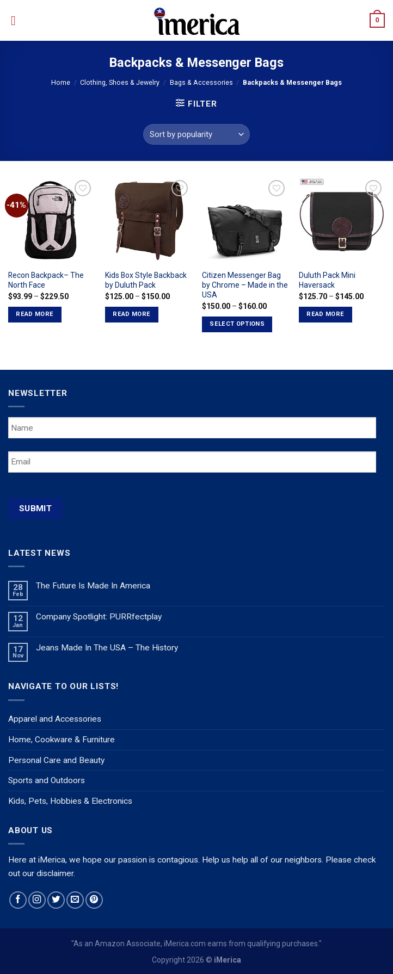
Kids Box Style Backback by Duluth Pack (146, 280)
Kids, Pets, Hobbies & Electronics (70, 801)
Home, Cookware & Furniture (61, 740)
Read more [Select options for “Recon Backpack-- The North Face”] (34, 314)
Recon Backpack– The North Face (46, 280)
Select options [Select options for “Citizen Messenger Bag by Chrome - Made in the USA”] (237, 323)
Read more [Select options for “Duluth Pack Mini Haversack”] (325, 314)
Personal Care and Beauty (56, 760)
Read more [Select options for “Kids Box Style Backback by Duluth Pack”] (131, 314)
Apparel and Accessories (54, 719)
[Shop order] (196, 134)
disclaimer (54, 873)
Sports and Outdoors (46, 780)
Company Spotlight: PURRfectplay (99, 617)
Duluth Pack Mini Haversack (327, 280)
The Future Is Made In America (93, 586)
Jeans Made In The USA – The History (107, 648)
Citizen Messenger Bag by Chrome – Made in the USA (245, 285)
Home (60, 82)
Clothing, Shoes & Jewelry (119, 82)
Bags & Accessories (201, 82)
